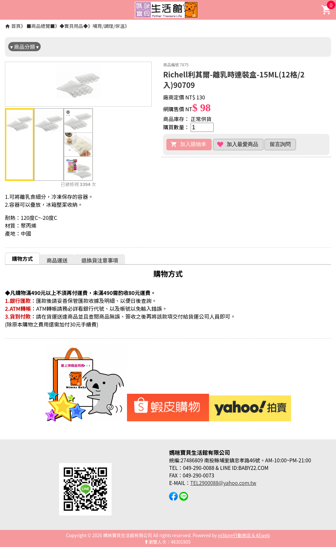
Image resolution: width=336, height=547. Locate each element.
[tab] (22, 258)
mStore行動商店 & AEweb (244, 535)
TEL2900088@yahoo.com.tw (223, 482)
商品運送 (57, 260)
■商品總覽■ (41, 25)
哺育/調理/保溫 (109, 25)
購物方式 (22, 259)
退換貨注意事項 (99, 260)
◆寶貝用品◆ (73, 25)
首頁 (16, 25)
